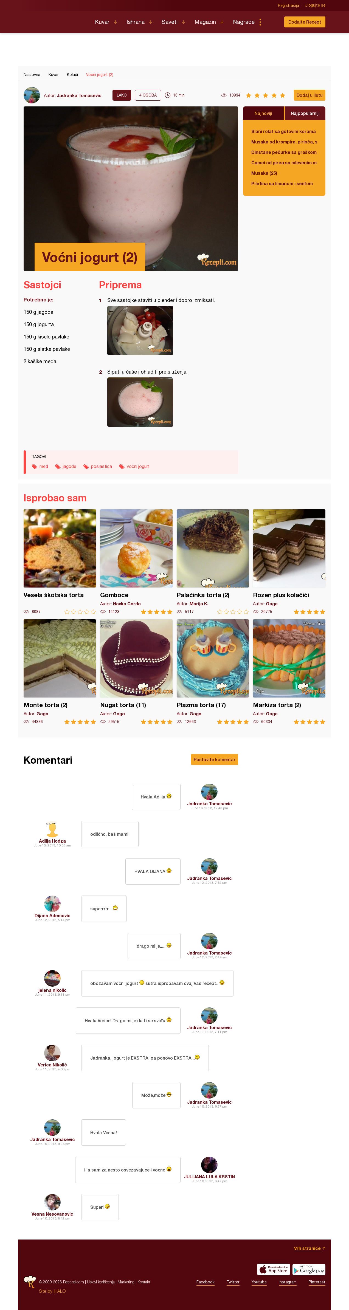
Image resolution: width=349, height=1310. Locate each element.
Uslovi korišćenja (101, 1282)
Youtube (259, 1282)
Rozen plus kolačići (289, 561)
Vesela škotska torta (60, 561)
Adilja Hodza (52, 840)
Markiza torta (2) (289, 671)
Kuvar (102, 22)
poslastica (101, 466)
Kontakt (143, 1282)
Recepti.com (55, 19)
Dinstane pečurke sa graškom (284, 152)
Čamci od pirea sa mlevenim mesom (284, 162)
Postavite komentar (214, 759)
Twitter (233, 1282)
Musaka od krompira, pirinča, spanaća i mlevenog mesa (284, 141)
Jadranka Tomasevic (79, 95)
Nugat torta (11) (136, 671)
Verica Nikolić (52, 1064)
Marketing (126, 1282)
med (44, 466)
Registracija (288, 5)
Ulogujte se (315, 5)
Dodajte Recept (304, 21)
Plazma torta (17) (213, 671)
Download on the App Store (273, 1269)
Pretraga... (271, 22)
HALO (60, 1291)
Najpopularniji (305, 113)
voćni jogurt (138, 466)
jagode (69, 466)
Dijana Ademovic (53, 915)
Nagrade (244, 22)
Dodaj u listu (310, 95)
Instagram (288, 1282)
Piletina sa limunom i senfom (282, 183)
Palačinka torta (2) (213, 561)
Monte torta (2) (60, 671)
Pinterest (317, 1282)
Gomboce (136, 561)
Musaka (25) (264, 173)
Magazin (205, 22)
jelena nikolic (52, 990)
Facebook (205, 1282)
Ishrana (135, 22)
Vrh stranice (307, 1248)
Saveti (170, 22)
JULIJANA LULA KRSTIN (209, 1176)
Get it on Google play (308, 1269)
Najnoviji (263, 113)
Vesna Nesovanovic (52, 1213)
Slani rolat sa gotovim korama (283, 131)
